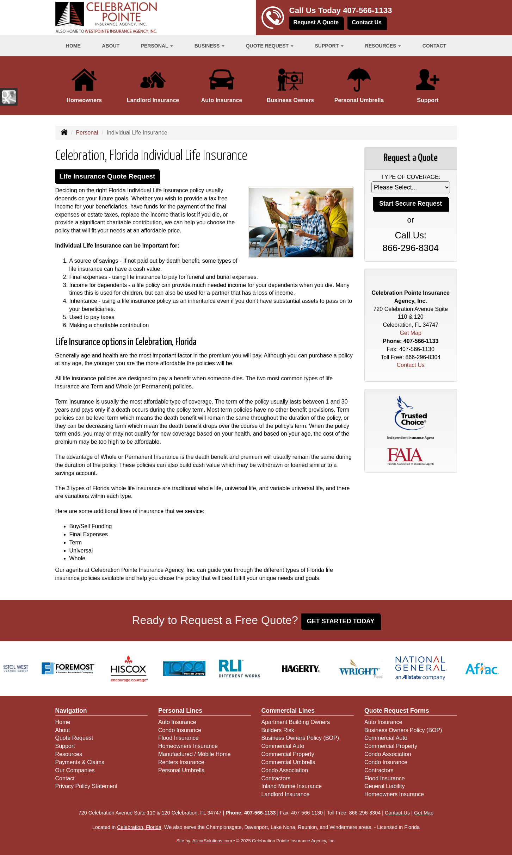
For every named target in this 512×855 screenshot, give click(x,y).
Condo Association (284, 770)
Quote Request (74, 738)
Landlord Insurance (285, 794)
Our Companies (75, 770)
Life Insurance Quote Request (107, 176)
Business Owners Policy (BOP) (300, 738)
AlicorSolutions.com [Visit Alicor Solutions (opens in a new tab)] (212, 840)
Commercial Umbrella (288, 762)
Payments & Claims (80, 762)
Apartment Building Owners (295, 722)
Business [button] (209, 46)
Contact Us (366, 22)
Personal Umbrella (181, 770)
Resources (68, 754)
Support (65, 746)
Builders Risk (277, 730)
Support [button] (329, 46)
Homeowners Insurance (188, 746)
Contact (434, 46)
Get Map (410, 333)
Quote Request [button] (270, 46)
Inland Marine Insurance (291, 786)
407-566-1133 (367, 10)
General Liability (384, 786)
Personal (87, 133)
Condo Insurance (179, 730)
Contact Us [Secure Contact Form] (411, 365)
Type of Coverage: (410, 177)
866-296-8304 (411, 248)
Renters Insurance (181, 762)
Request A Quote (316, 22)
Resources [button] (383, 46)
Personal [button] (157, 46)
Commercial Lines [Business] (288, 710)
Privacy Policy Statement (86, 786)
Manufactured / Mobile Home (194, 754)
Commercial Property (287, 754)
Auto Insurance (177, 722)
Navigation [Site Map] (71, 710)
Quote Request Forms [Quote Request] (396, 710)
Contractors (276, 778)
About (110, 46)
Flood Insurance (178, 738)
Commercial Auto (282, 746)
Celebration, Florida (139, 827)
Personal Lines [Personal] (180, 710)
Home (73, 46)
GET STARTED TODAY (341, 621)
